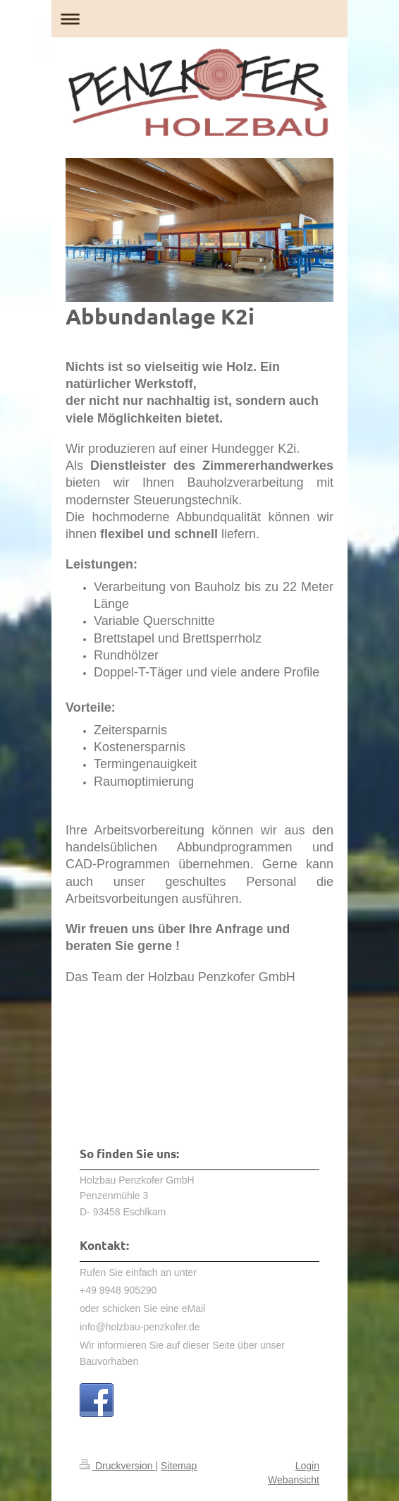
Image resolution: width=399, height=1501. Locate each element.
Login (307, 1465)
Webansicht (293, 1479)
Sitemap (179, 1465)
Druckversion (117, 1465)
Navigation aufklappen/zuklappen (199, 19)
